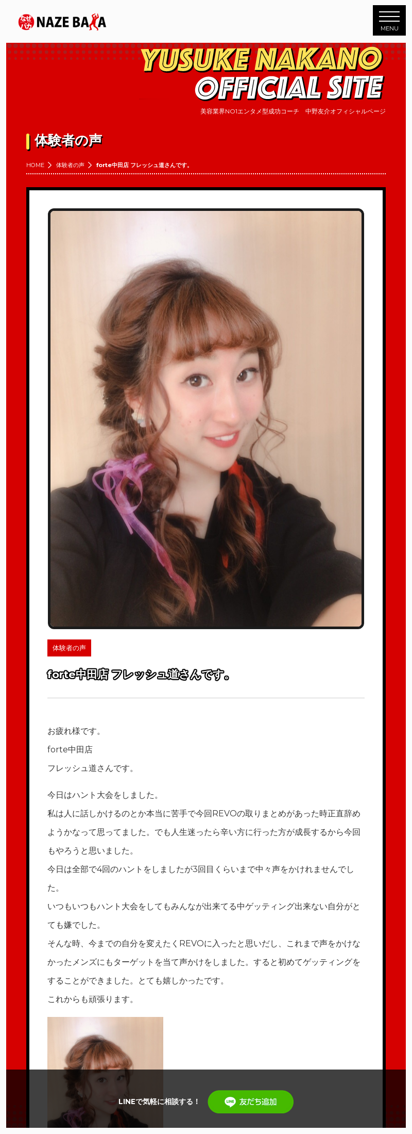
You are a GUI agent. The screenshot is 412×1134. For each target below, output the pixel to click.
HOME (35, 165)
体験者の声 (70, 165)
